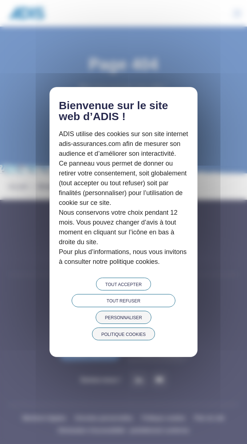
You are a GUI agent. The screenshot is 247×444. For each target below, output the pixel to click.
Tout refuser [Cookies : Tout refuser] (123, 301)
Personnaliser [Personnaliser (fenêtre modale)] (123, 317)
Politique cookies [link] (123, 334)
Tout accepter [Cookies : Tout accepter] (123, 284)
